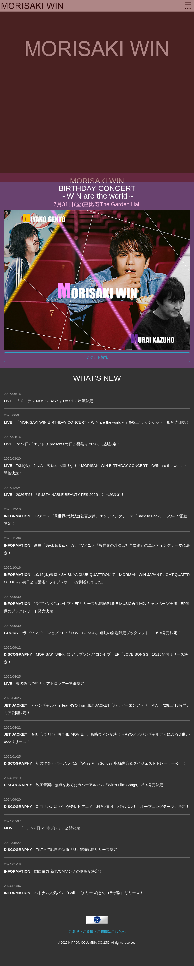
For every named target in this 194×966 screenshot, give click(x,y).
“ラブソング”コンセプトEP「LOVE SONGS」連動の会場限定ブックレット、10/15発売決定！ (92, 633)
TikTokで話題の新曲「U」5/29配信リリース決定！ (62, 849)
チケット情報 (97, 357)
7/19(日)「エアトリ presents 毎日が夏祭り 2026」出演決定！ (62, 444)
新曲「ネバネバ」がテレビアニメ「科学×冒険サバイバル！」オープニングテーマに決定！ (96, 806)
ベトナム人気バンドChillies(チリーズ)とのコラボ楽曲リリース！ (73, 893)
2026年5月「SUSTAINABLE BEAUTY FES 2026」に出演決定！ (64, 494)
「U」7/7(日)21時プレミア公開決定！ (44, 828)
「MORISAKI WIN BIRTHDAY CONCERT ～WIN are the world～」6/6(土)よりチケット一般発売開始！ (97, 422)
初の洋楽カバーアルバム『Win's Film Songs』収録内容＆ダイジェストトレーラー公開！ (95, 763)
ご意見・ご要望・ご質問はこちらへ (97, 932)
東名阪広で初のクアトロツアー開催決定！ (46, 683)
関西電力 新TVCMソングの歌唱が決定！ (53, 871)
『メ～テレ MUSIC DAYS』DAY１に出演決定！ (50, 401)
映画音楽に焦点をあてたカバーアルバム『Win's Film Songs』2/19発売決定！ (85, 785)
